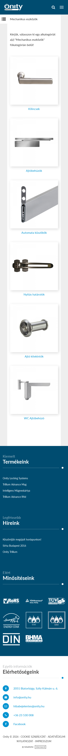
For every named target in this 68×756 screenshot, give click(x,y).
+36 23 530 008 (23, 715)
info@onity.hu (22, 697)
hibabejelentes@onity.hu (28, 706)
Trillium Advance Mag (14, 484)
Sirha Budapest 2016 (14, 545)
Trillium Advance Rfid (14, 496)
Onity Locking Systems (15, 478)
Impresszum (43, 741)
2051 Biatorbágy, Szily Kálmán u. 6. (35, 688)
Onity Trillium (10, 551)
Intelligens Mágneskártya (16, 490)
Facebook (19, 724)
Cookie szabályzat (33, 736)
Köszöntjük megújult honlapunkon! (22, 539)
